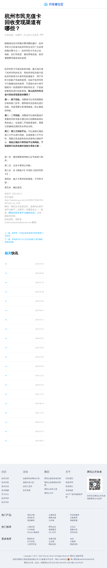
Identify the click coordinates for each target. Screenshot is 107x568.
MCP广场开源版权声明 (74, 495)
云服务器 (52, 515)
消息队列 (31, 518)
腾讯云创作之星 (50, 489)
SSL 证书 (52, 532)
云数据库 (73, 518)
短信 (72, 539)
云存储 (51, 520)
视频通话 (52, 529)
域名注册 (31, 515)
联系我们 (69, 486)
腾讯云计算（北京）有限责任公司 (38, 563)
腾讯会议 (52, 527)
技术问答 (5, 482)
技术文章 (5, 478)
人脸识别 (31, 527)
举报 (39, 34)
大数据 (73, 541)
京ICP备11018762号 (75, 563)
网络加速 (52, 518)
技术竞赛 (26, 490)
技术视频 (5, 490)
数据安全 (31, 539)
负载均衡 (52, 539)
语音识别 (73, 532)
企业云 (73, 527)
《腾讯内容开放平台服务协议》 (22, 213)
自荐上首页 (27, 486)
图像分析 (73, 529)
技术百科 (5, 498)
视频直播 (73, 520)
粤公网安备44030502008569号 (82, 559)
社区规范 (69, 478)
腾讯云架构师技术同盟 (52, 483)
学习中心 (5, 494)
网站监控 (52, 544)
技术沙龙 (5, 486)
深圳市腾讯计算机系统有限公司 (25, 559)
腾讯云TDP (48, 493)
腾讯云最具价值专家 (52, 478)
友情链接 (69, 490)
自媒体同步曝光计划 (31, 478)
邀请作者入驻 (28, 482)
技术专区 (5, 502)
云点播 (51, 541)
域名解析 (31, 520)
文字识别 (31, 541)
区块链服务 (74, 515)
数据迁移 (73, 544)
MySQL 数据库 (33, 532)
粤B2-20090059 (61, 559)
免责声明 (69, 482)
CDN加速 (31, 529)
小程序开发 (31, 544)
